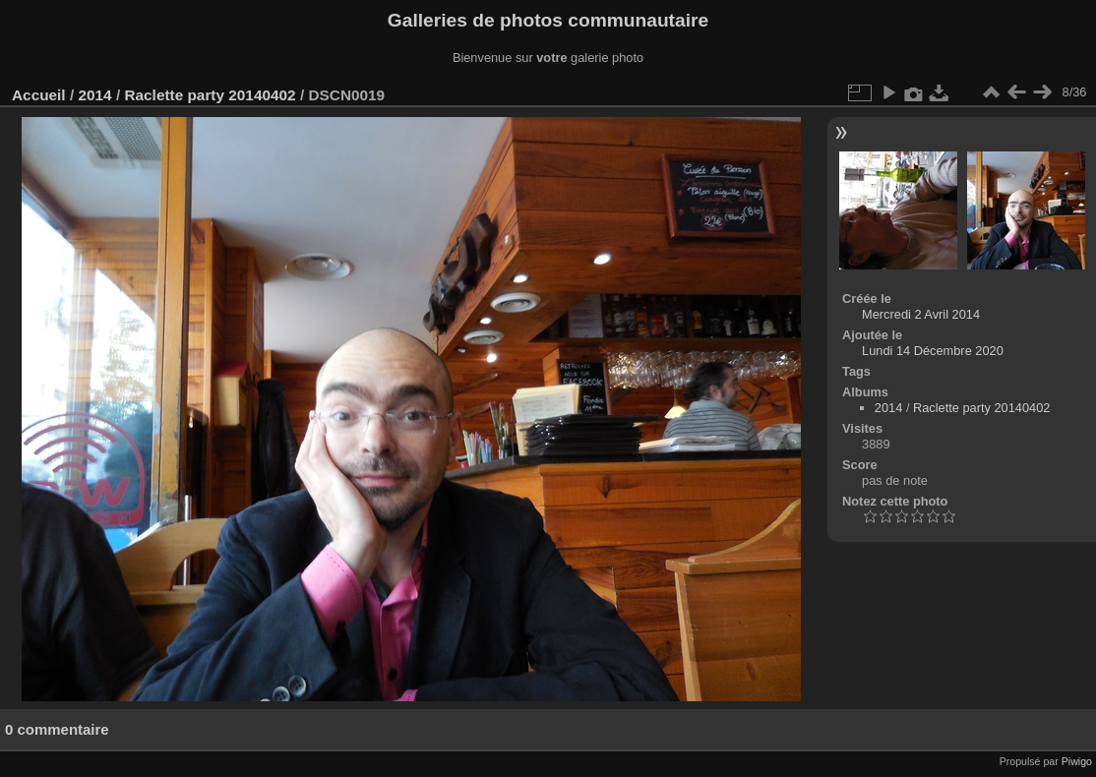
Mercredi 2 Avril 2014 (921, 314)
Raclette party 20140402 (209, 95)
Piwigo (1077, 761)
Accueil (39, 95)
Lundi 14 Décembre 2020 (933, 350)
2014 (94, 95)
